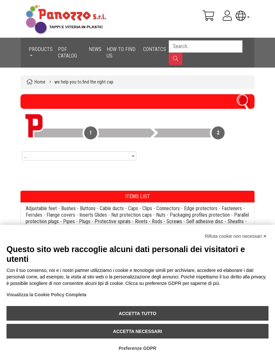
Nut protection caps (131, 215)
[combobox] (79, 155)
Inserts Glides (93, 215)
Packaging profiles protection (200, 215)
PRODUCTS (41, 49)
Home (40, 82)
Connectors (168, 208)
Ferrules (34, 215)
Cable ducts (112, 208)
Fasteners (232, 208)
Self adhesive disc (204, 221)
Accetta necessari (137, 331)
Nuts (160, 215)
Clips (147, 208)
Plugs (84, 221)
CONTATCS (154, 49)
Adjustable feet (41, 208)
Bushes (68, 208)
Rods (157, 221)
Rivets (141, 221)
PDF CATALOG (67, 52)
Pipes (69, 221)
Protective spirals (113, 221)
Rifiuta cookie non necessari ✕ (236, 236)
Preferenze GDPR (137, 348)
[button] (243, 15)
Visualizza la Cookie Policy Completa (46, 294)
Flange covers (60, 215)
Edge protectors (200, 208)
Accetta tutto (137, 313)
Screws (174, 221)
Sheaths (236, 221)
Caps (133, 208)
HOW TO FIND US (121, 52)
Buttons (88, 208)
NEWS (95, 49)
